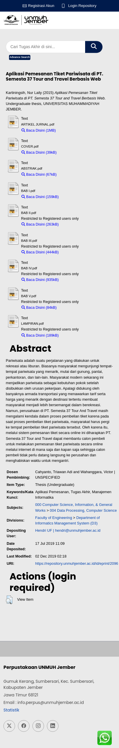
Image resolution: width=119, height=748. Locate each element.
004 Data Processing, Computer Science (83, 510)
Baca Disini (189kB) (40, 335)
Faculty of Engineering (53, 517)
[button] (9, 600)
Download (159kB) (76, 197)
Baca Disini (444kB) (40, 252)
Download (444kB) (76, 252)
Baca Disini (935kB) (40, 279)
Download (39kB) (73, 152)
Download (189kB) (76, 335)
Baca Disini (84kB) (39, 307)
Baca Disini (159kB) (40, 197)
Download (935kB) (76, 279)
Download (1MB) (72, 130)
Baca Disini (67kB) (39, 174)
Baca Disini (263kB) (40, 224)
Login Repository (82, 5)
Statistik (11, 710)
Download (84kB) (73, 307)
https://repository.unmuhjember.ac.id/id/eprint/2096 (76, 563)
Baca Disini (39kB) (39, 152)
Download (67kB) (73, 174)
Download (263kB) (76, 224)
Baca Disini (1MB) (38, 130)
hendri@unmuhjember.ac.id (77, 530)
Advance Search (20, 57)
